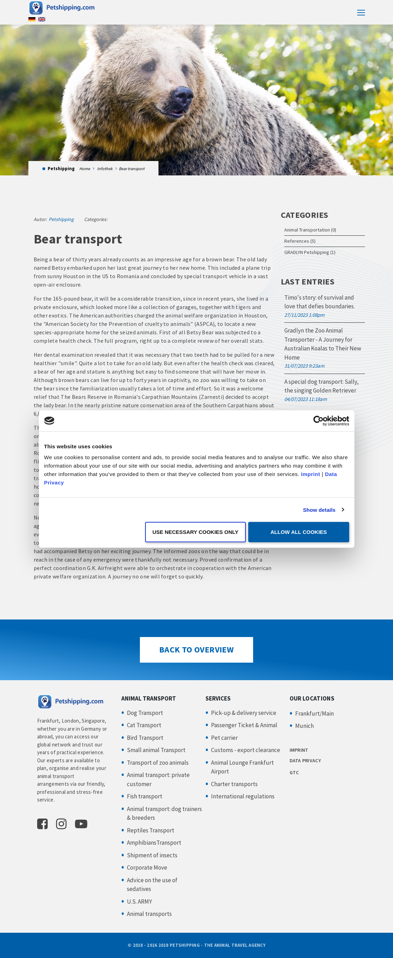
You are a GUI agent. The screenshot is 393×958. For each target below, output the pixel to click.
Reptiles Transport (150, 830)
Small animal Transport (156, 750)
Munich (304, 726)
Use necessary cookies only (195, 532)
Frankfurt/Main (314, 713)
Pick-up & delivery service (243, 713)
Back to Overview (196, 649)
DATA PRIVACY (305, 760)
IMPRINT (299, 750)
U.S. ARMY (139, 901)
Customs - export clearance (245, 750)
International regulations (243, 796)
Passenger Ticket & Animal (244, 725)
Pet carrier (224, 738)
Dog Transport (145, 713)
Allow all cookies (299, 532)
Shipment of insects (152, 855)
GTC (294, 772)
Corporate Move (147, 867)
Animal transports (149, 914)
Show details (319, 510)
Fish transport (144, 796)
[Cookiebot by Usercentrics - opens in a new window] (318, 420)
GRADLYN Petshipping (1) (310, 252)
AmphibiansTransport (154, 842)
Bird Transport (145, 738)
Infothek (105, 168)
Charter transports (234, 784)
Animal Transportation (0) (310, 230)
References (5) (300, 241)
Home (84, 168)
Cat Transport (144, 725)
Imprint (310, 474)
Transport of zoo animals (158, 762)
